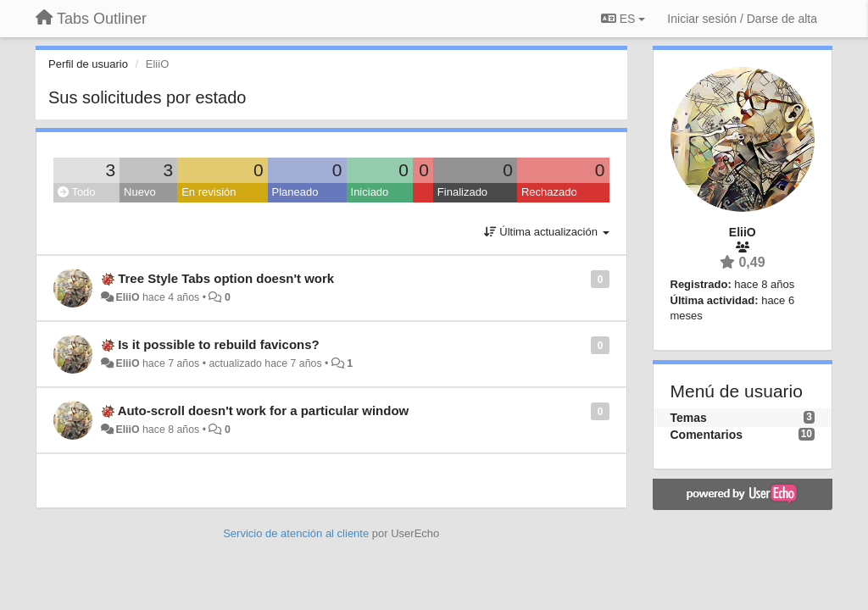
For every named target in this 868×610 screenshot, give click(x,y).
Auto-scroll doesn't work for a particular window (263, 410)
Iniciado (370, 192)
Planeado (295, 192)
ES (623, 18)
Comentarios (706, 434)
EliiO (127, 297)
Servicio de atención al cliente (297, 533)
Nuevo (140, 192)
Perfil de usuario (88, 64)
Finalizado (462, 192)
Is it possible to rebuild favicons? (219, 344)
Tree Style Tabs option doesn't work (226, 278)
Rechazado (549, 192)
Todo (77, 192)
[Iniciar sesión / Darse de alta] (742, 18)
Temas (688, 417)
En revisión (208, 192)
